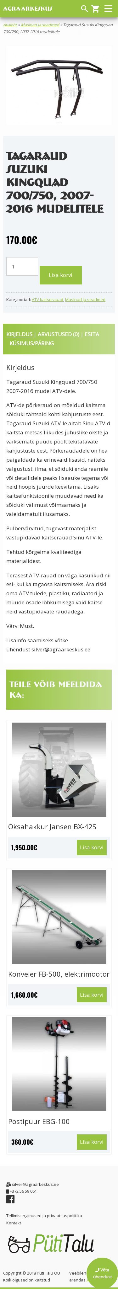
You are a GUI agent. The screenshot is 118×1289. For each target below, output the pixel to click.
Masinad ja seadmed (40, 25)
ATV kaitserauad (47, 299)
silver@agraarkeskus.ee (60, 649)
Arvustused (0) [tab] (59, 334)
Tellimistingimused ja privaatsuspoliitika (44, 1215)
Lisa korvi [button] (92, 847)
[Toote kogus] (22, 266)
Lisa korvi (60, 274)
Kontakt (13, 1223)
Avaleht (10, 25)
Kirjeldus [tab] (20, 334)
